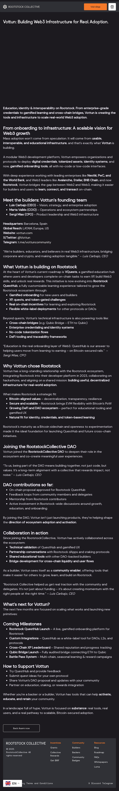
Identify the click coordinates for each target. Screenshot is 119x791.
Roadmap (99, 752)
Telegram (107, 783)
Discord (96, 783)
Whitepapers (101, 762)
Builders (76, 747)
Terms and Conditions (39, 783)
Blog (96, 747)
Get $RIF (54, 760)
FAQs (96, 757)
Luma (97, 766)
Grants (53, 747)
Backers (76, 752)
